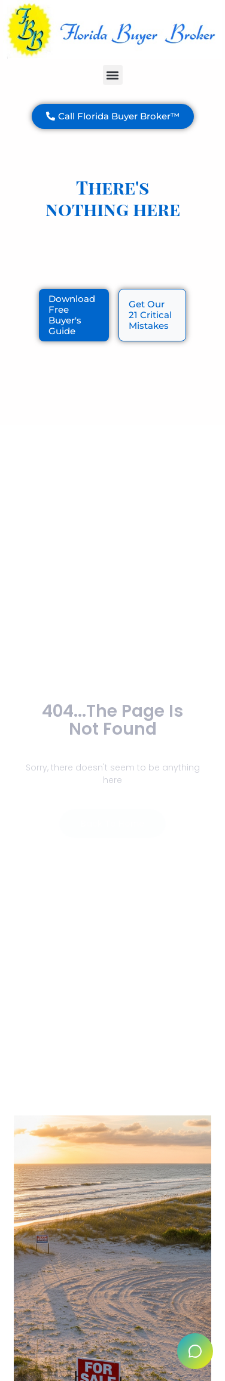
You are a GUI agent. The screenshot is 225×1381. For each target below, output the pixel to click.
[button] (113, 75)
